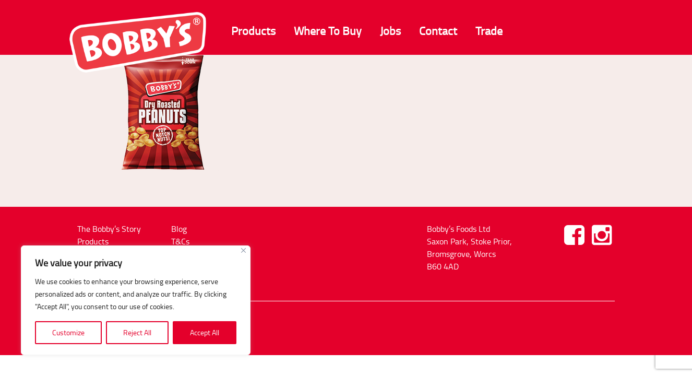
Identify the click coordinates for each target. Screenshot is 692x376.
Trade (489, 31)
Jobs (390, 31)
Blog (179, 228)
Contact (438, 31)
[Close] (243, 250)
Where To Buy (328, 31)
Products (253, 31)
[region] (135, 300)
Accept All (204, 332)
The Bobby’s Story (109, 228)
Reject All (137, 332)
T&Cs (180, 241)
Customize (68, 332)
